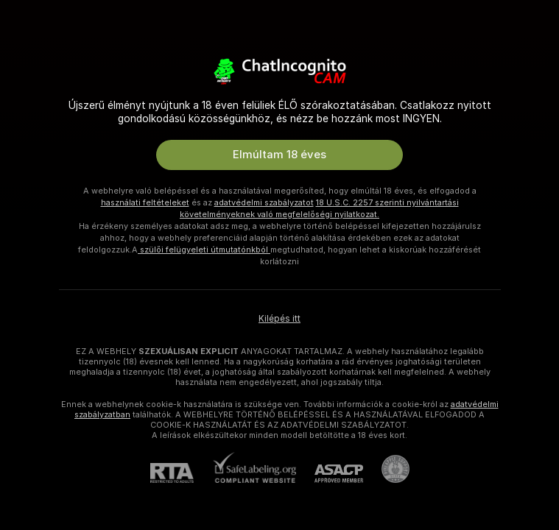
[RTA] (181, 473)
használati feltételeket (145, 202)
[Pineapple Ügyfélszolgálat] (386, 469)
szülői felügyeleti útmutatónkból (204, 249)
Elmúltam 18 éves (279, 154)
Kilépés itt (279, 319)
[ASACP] (329, 473)
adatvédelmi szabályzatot (264, 202)
